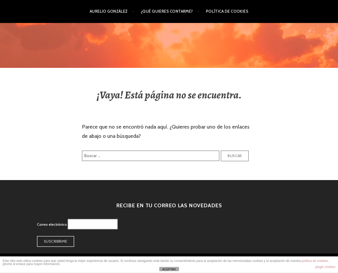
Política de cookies (227, 11)
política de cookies (315, 261)
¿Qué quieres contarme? (167, 11)
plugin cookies (325, 267)
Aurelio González (109, 11)
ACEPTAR (169, 269)
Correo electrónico (52, 224)
